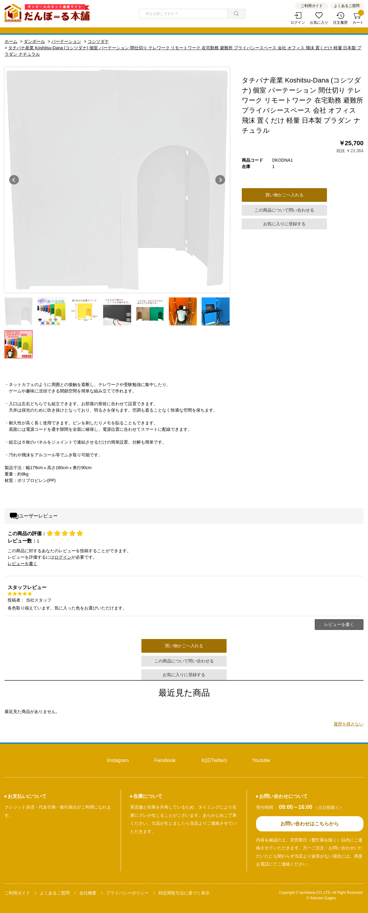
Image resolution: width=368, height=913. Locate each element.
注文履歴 (340, 22)
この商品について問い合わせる (284, 210)
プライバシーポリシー (127, 892)
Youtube (261, 760)
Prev (14, 180)
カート (357, 18)
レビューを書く (22, 563)
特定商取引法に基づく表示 (184, 892)
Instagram (118, 760)
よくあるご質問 (346, 6)
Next (220, 180)
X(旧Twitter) (214, 760)
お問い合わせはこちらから (309, 823)
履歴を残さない (348, 724)
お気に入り (319, 22)
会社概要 (87, 892)
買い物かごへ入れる (284, 194)
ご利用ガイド (312, 6)
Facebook (164, 760)
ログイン (297, 22)
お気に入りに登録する (284, 223)
